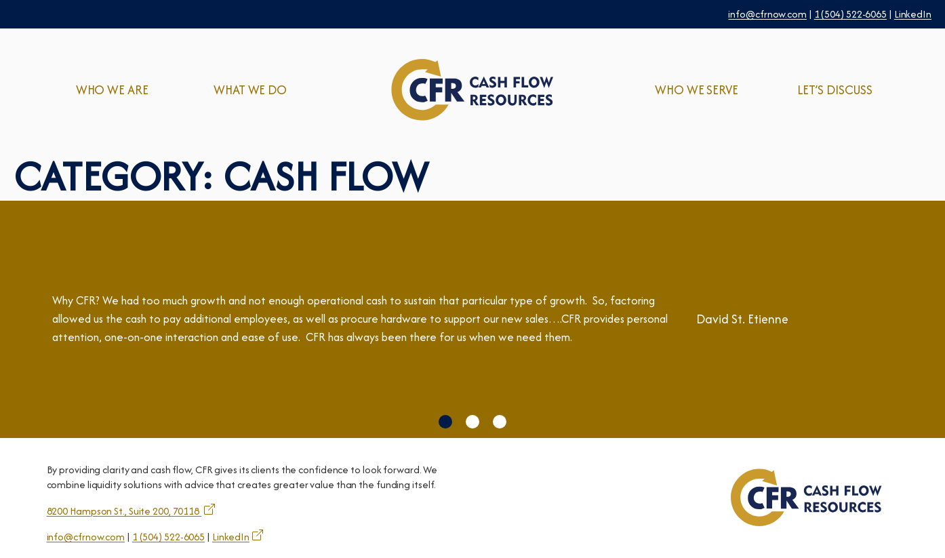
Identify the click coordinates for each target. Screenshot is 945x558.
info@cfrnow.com (767, 14)
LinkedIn (912, 14)
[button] (445, 422)
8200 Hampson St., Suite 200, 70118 (124, 511)
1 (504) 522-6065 (850, 14)
